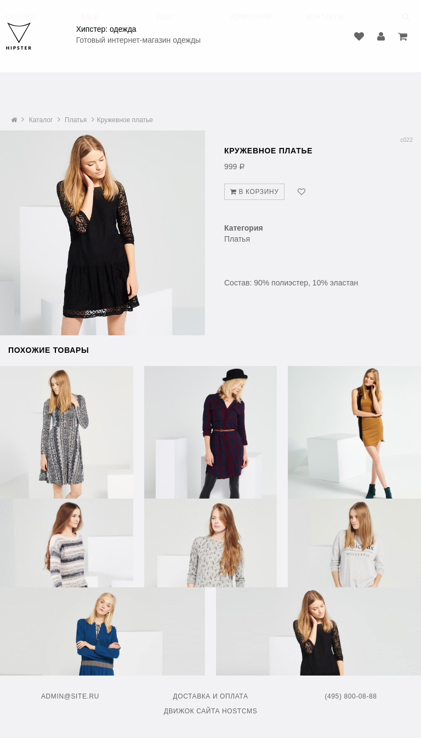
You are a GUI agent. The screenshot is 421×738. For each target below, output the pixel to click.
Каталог (41, 120)
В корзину (254, 192)
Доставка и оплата (210, 696)
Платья (76, 120)
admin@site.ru (70, 696)
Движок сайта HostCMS (211, 711)
